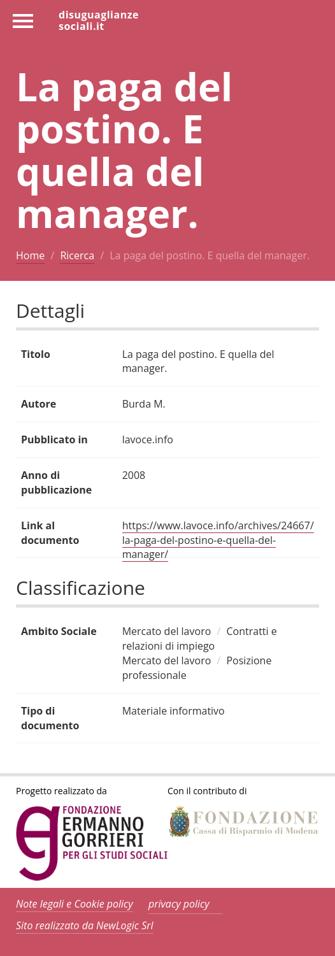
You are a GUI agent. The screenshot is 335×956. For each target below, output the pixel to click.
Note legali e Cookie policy (74, 904)
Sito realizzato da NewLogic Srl (84, 925)
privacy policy (179, 904)
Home (30, 255)
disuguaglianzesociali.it (99, 20)
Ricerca (77, 255)
